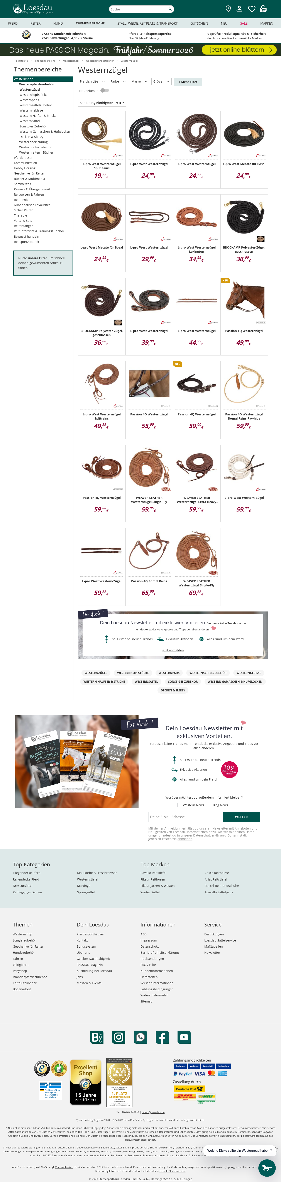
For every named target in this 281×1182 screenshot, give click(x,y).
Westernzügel (30, 89)
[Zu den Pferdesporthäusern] (228, 9)
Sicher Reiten (23, 210)
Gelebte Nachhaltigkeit (93, 959)
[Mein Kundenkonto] (239, 12)
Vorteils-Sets (23, 220)
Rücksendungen (152, 959)
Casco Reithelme (217, 873)
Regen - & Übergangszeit (32, 189)
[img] (263, 11)
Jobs (80, 977)
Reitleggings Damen (27, 892)
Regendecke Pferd (26, 879)
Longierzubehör (24, 940)
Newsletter (212, 952)
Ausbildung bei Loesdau (94, 971)
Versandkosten (64, 1167)
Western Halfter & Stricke (38, 115)
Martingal (84, 886)
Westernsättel (30, 121)
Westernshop (23, 79)
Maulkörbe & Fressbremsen (97, 873)
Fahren (18, 959)
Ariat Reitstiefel (216, 879)
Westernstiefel (87, 879)
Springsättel (86, 892)
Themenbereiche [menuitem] (90, 23)
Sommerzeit (22, 184)
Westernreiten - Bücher (36, 152)
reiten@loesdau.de (153, 1112)
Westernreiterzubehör (35, 147)
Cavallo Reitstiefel (153, 873)
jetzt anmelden (173, 650)
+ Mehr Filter (188, 82)
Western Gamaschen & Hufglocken (45, 131)
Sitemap (146, 1001)
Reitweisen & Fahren (29, 194)
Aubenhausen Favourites (32, 205)
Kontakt (82, 940)
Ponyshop (20, 971)
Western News (193, 805)
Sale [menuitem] (243, 23)
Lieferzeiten (149, 977)
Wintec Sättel (150, 892)
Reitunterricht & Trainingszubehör (39, 231)
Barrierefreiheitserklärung (159, 952)
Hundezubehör (24, 952)
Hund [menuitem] (58, 23)
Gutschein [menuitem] (199, 23)
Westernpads (29, 100)
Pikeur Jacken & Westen (157, 886)
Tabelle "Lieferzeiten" (172, 1171)
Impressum (148, 940)
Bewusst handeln (26, 236)
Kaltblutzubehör (25, 983)
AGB (143, 934)
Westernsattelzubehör (36, 105)
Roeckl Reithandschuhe (222, 886)
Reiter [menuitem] (35, 23)
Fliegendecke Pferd (27, 873)
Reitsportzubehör (26, 242)
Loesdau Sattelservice (220, 940)
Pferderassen (23, 158)
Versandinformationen (156, 983)
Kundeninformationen (156, 971)
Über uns (83, 952)
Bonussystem (86, 946)
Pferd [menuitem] (13, 23)
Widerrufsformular (154, 995)
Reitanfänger (23, 226)
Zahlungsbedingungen (157, 989)
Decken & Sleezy (31, 137)
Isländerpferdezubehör (30, 977)
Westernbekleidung (33, 142)
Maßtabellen (213, 946)
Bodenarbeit (22, 989)
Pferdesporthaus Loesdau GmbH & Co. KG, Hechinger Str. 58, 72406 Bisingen (145, 1179)
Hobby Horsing (25, 168)
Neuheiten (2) (89, 91)
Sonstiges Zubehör (33, 126)
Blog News (220, 805)
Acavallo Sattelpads (219, 892)
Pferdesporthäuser (90, 934)
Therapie (20, 215)
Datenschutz (149, 946)
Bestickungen (214, 934)
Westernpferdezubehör (36, 84)
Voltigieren (21, 965)
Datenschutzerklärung (209, 835)
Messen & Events (89, 983)
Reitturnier (22, 200)
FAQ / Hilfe (148, 965)
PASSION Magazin (90, 965)
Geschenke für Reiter (29, 173)
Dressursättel (22, 886)
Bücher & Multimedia (29, 179)
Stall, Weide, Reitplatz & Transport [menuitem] (147, 23)
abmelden (185, 839)
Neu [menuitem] (224, 23)
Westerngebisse (31, 110)
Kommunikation (25, 163)
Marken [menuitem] (266, 23)
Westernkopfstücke (33, 95)
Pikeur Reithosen (152, 879)
